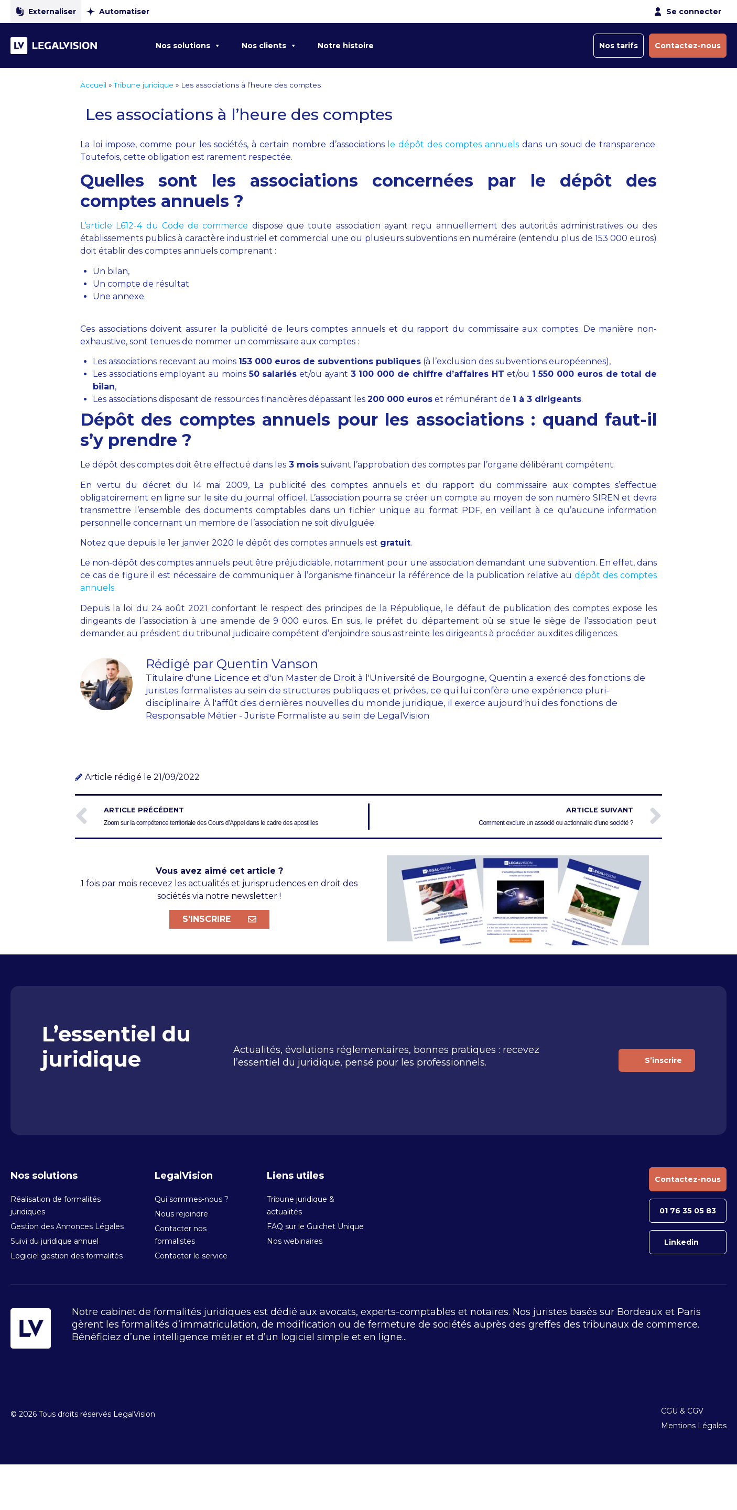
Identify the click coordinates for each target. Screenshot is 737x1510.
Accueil (93, 85)
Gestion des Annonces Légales (67, 1226)
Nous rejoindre (181, 1214)
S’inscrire (663, 1060)
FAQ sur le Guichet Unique (315, 1226)
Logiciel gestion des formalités (66, 1256)
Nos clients (269, 45)
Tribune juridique (144, 85)
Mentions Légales (694, 1425)
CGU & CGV (682, 1411)
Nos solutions (188, 45)
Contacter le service (191, 1256)
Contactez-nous (688, 45)
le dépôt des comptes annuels (453, 144)
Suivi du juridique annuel (54, 1241)
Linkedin (681, 1242)
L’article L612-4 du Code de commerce (164, 226)
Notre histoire (346, 45)
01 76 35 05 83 (687, 1210)
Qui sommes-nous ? (192, 1199)
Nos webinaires (294, 1241)
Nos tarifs (618, 45)
